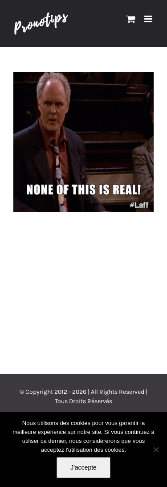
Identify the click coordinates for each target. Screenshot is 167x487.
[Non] (155, 449)
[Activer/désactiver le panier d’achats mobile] (130, 19)
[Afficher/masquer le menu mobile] (149, 19)
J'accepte (83, 467)
